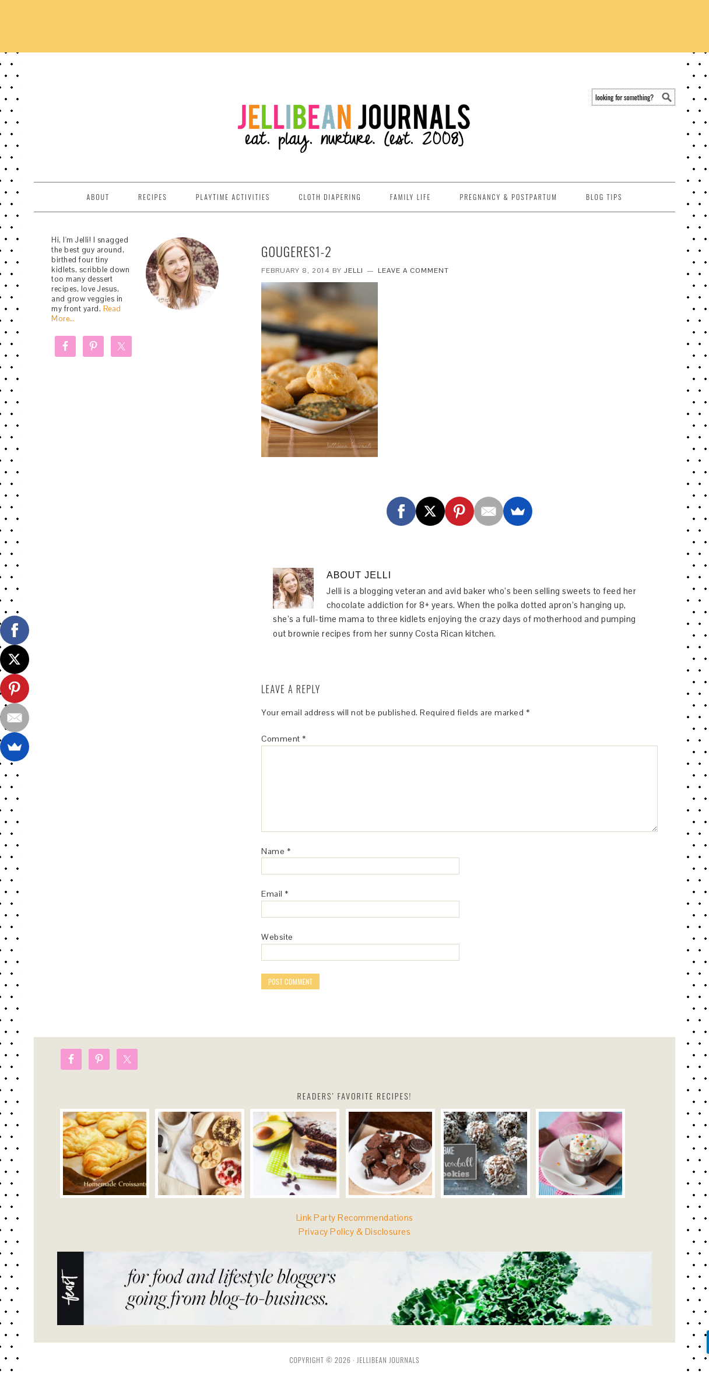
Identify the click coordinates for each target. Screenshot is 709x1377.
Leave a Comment (413, 270)
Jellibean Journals (139, 112)
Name (275, 851)
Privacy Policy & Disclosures (354, 1231)
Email (275, 893)
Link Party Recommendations (354, 1217)
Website (277, 937)
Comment (283, 738)
